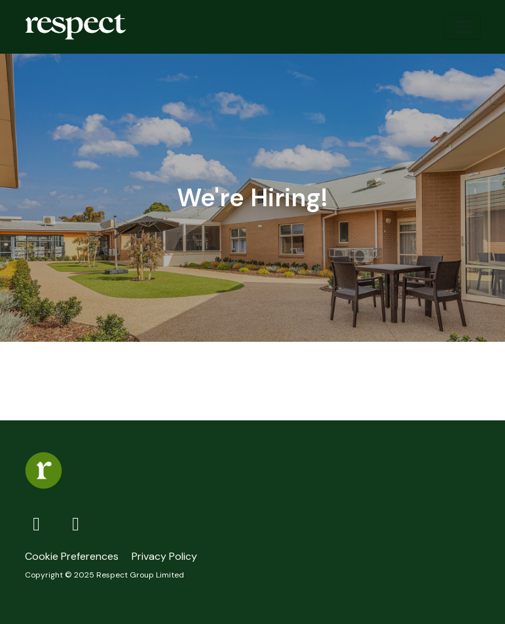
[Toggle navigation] (462, 27)
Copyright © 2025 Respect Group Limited (104, 575)
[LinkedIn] (76, 523)
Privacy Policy (164, 556)
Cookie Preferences (72, 556)
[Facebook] (39, 523)
